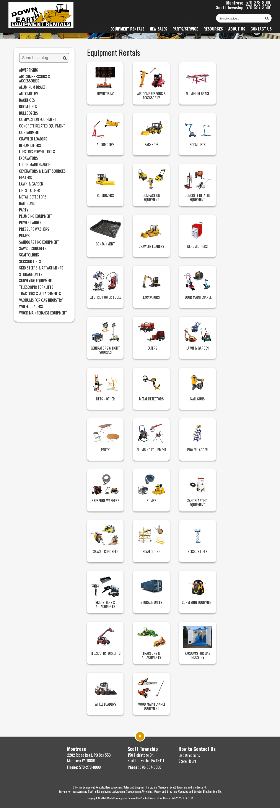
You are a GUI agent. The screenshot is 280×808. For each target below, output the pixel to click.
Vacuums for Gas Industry (41, 300)
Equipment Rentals (127, 31)
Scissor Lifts (30, 261)
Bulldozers (28, 113)
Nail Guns (27, 203)
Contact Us (261, 31)
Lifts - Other (29, 190)
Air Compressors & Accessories (34, 78)
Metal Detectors (33, 197)
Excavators (28, 158)
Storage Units (30, 274)
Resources (213, 31)
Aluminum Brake (32, 87)
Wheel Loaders (31, 306)
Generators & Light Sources (42, 171)
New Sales (158, 31)
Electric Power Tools (37, 152)
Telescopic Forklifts (36, 287)
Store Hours (187, 761)
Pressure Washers (34, 229)
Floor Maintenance (34, 165)
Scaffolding (29, 255)
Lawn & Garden (31, 184)
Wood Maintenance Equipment (43, 313)
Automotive (28, 94)
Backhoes (27, 100)
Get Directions (189, 755)
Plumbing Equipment (35, 216)
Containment (29, 132)
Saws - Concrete (32, 248)
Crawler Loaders (33, 139)
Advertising (28, 70)
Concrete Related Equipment (42, 126)
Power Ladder (30, 223)
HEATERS (25, 178)
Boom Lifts (28, 107)
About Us (236, 31)
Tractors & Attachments (40, 294)
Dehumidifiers (30, 145)
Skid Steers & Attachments (41, 268)
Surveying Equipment (36, 281)
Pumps (24, 236)
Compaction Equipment (37, 119)
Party (23, 210)
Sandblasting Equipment (39, 242)
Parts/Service (185, 31)
